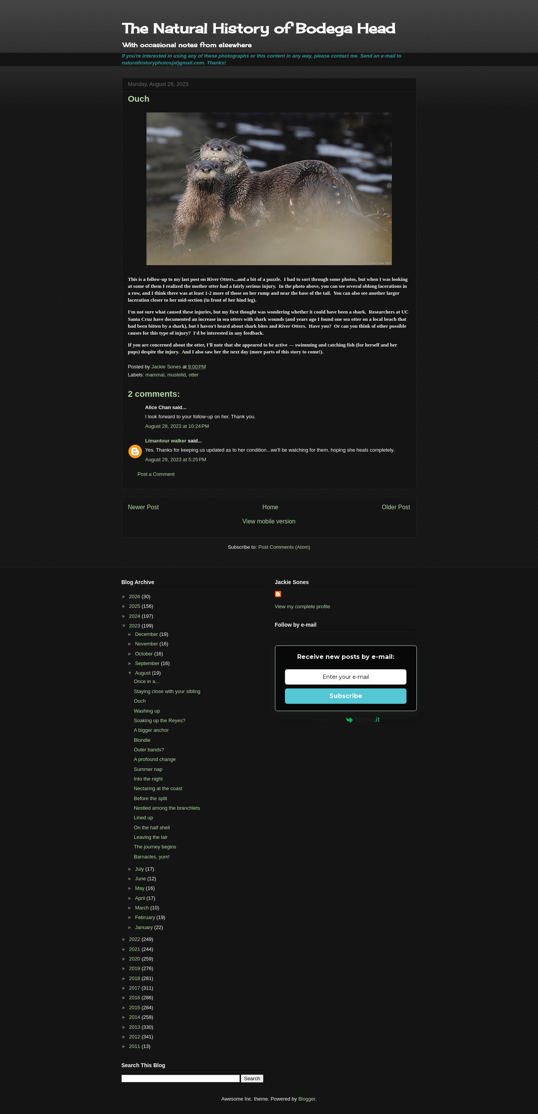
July (140, 869)
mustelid (176, 375)
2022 (135, 939)
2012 (135, 1037)
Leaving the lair (151, 837)
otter (194, 375)
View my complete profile (302, 606)
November (147, 644)
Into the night (148, 779)
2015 (135, 1007)
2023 (135, 626)
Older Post (396, 507)
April (140, 898)
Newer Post (143, 507)
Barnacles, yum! (151, 857)
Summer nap (148, 769)
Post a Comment (156, 474)
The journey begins (155, 847)
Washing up (147, 711)
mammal (155, 375)
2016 (135, 997)
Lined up (143, 817)
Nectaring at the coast (158, 788)
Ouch (140, 701)
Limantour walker (166, 441)
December (147, 634)
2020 (135, 959)
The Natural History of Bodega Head (258, 28)
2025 (135, 606)
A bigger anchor (151, 730)
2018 (135, 978)
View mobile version (268, 521)
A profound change (155, 759)
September (148, 663)
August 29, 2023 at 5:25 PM (175, 459)
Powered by (346, 719)
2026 (135, 596)
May (140, 888)
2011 (135, 1046)
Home (270, 507)
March (142, 908)
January (144, 927)
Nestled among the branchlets (167, 808)
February (145, 917)
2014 (135, 1017)
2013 (135, 1027)
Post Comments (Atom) (284, 547)
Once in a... (146, 681)
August (143, 673)
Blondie (142, 740)
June (141, 878)
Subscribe (345, 696)
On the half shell (152, 827)
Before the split (150, 798)
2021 (135, 949)
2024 (135, 616)
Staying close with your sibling (167, 691)
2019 (135, 968)
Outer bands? (149, 750)
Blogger (306, 1099)
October (144, 654)
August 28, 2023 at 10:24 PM (177, 426)
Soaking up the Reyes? (159, 720)
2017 (135, 988)
